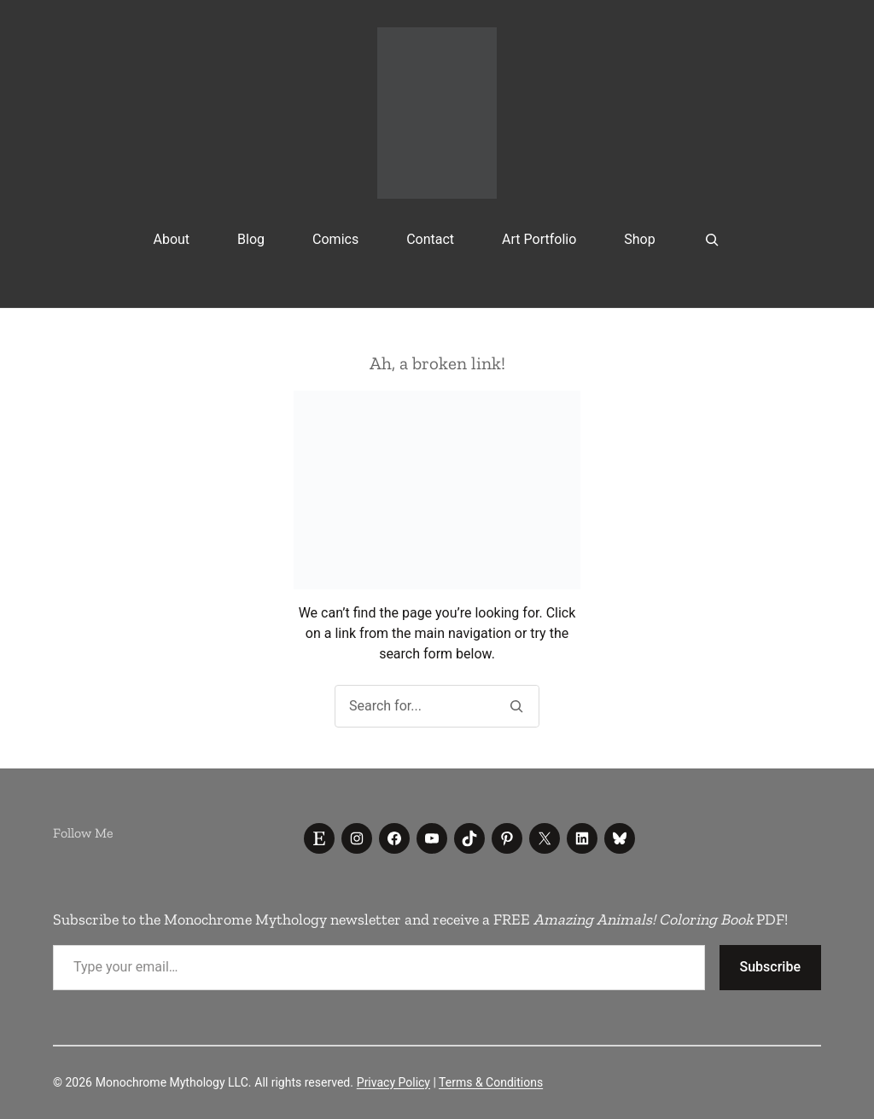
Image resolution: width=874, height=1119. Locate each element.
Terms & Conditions (491, 1082)
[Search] (516, 706)
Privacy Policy (393, 1082)
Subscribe (770, 967)
